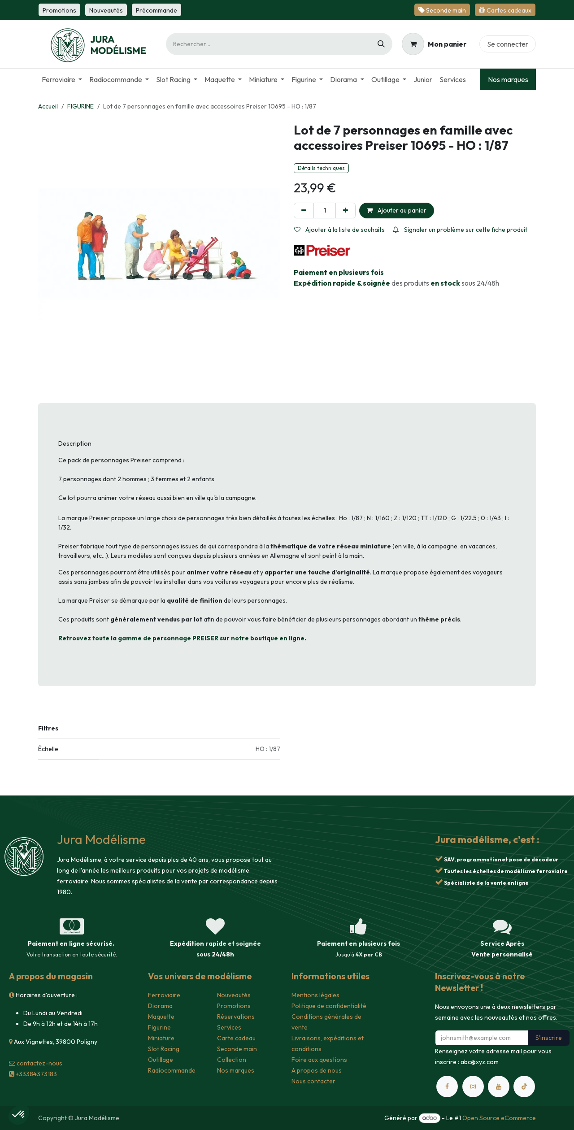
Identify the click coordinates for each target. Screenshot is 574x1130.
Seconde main (237, 1049)
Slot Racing (163, 1049)
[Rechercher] (381, 44)
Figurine (159, 1027)
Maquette (161, 1017)
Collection (231, 1060)
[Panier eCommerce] (434, 44)
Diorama (160, 1006)
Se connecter (507, 43)
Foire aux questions (319, 1060)
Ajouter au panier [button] (396, 210)
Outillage (160, 1060)
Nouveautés (234, 995)
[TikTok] (524, 1086)
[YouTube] (498, 1086)
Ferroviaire (164, 995)
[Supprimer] (304, 210)
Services (229, 1027)
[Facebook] (447, 1086)
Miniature (161, 1038)
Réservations (236, 1017)
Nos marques (508, 79)
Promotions (234, 1006)
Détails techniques (321, 168)
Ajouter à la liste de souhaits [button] (339, 230)
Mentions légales (315, 995)
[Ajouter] (345, 210)
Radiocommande (172, 1070)
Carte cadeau (236, 1038)
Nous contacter (313, 1081)
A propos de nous (316, 1070)
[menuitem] (62, 79)
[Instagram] (473, 1086)
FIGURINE (80, 106)
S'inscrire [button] (548, 1038)
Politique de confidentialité (328, 1006)
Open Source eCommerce (499, 1118)
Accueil (48, 106)
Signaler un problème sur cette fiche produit (460, 230)
